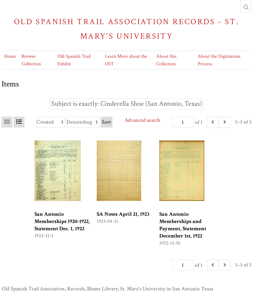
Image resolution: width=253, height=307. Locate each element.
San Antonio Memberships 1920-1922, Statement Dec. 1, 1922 (62, 221)
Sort (106, 121)
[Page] (183, 122)
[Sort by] (50, 122)
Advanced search (142, 120)
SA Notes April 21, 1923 (123, 214)
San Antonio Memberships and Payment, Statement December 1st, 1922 (182, 225)
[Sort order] (82, 122)
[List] (19, 122)
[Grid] (7, 122)
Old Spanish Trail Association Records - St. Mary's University (126, 28)
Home (10, 56)
